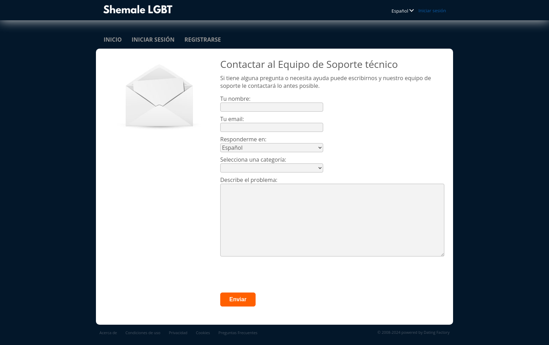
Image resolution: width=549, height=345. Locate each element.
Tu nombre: (235, 99)
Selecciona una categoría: (253, 159)
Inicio (113, 39)
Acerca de (108, 332)
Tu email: (232, 119)
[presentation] (273, 275)
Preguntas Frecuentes (238, 332)
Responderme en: (243, 139)
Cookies (203, 332)
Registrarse (203, 39)
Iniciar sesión (432, 10)
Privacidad (178, 332)
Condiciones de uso (142, 332)
